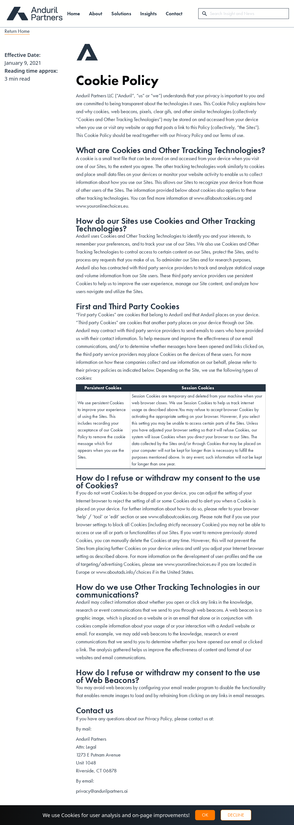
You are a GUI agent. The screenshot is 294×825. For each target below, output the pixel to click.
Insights (148, 13)
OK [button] (205, 815)
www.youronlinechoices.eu (102, 206)
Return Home (17, 31)
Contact (174, 13)
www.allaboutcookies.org (218, 198)
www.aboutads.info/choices (123, 572)
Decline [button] (236, 815)
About (95, 13)
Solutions (121, 13)
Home (73, 13)
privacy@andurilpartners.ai (102, 791)
